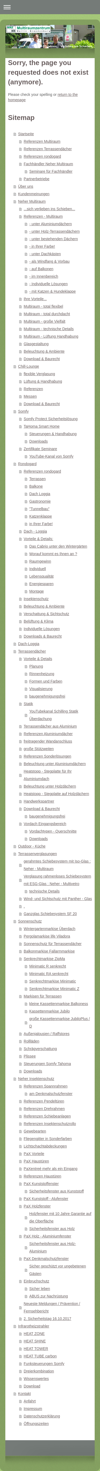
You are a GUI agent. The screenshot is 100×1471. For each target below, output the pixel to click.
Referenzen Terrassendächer (48, 149)
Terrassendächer (32, 651)
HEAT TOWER (36, 1348)
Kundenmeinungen (34, 194)
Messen (30, 396)
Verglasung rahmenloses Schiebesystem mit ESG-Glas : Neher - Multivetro (57, 880)
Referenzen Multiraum (42, 141)
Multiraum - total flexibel (43, 306)
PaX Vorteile (34, 1154)
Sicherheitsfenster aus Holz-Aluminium (52, 1247)
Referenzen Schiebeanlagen (47, 1116)
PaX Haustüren (36, 1161)
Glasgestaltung (36, 344)
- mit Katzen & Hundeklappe (52, 291)
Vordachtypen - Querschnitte (53, 831)
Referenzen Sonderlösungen (47, 756)
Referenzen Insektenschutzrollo (50, 1124)
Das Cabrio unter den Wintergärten (58, 546)
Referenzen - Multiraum (43, 216)
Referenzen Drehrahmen (44, 1109)
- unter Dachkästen (45, 254)
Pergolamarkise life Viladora (47, 936)
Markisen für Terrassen (43, 996)
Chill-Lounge (28, 366)
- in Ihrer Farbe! (42, 246)
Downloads (38, 441)
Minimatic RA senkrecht (48, 974)
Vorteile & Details (38, 659)
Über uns (25, 186)
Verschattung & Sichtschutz (46, 614)
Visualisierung (41, 689)
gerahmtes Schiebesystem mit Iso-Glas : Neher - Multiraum (57, 865)
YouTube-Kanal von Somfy (51, 456)
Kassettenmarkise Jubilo (49, 1011)
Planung (36, 666)
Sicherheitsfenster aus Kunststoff (56, 1191)
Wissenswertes (36, 1378)
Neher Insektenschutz (36, 1079)
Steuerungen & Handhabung (53, 434)
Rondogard (27, 464)
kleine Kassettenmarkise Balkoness (58, 1004)
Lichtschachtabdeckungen (45, 1146)
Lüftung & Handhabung (43, 381)
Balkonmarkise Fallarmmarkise (49, 951)
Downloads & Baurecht (43, 636)
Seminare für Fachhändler (51, 171)
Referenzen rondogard (42, 156)
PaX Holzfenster (37, 1206)
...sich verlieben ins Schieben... (49, 209)
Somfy (23, 411)
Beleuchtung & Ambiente (44, 351)
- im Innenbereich (43, 276)
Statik (28, 704)
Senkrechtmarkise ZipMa (44, 959)
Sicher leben (39, 1288)
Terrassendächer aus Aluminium (50, 726)
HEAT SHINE (35, 1341)
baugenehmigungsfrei (47, 696)
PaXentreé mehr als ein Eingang (51, 1169)
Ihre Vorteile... (35, 299)
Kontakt (24, 1393)
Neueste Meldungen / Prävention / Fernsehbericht (52, 1307)
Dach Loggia (39, 494)
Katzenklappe (40, 516)
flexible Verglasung (39, 374)
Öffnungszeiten (36, 1423)
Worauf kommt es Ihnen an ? (53, 554)
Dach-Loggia (28, 644)
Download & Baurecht (42, 359)
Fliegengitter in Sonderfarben (48, 1139)
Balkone (36, 486)
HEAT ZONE (34, 1333)
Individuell (37, 569)
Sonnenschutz (30, 921)
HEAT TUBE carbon (40, 1356)
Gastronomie (40, 501)
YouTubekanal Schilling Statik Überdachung (53, 715)
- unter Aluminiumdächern (50, 224)
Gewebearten (35, 1131)
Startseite (26, 134)
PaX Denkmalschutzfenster (46, 1258)
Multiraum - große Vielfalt (44, 321)
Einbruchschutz (36, 1281)
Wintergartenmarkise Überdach (49, 929)
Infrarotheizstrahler (33, 1326)
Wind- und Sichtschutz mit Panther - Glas (58, 899)
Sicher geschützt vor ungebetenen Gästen (57, 1270)
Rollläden (31, 1041)
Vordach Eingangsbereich (45, 824)
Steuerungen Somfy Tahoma (47, 1064)
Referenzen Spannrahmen (45, 1086)
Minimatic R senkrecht (47, 966)
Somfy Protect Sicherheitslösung (51, 419)
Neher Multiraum (32, 201)
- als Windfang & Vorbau (49, 261)
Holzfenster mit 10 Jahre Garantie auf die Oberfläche (60, 1217)
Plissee (30, 1056)
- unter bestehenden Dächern (53, 239)
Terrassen (37, 479)
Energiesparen (41, 584)
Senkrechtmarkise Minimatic (52, 981)
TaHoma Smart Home (42, 426)
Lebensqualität (41, 576)
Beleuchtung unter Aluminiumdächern (55, 764)
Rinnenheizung (41, 674)
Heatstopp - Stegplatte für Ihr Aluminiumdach (48, 775)
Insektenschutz (36, 599)
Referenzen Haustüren (42, 1176)
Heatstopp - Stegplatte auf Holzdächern (56, 794)
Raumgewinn (40, 561)
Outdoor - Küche (32, 846)
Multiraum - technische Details (49, 329)
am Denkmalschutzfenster (51, 1094)
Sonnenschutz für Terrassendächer (53, 944)
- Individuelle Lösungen (48, 284)
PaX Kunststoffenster (41, 1184)
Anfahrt (30, 1401)
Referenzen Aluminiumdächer (48, 734)
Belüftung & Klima (38, 621)
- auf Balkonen (41, 269)
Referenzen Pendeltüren (44, 1101)
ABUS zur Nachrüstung (48, 1296)
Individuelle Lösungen (42, 629)
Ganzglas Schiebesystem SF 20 (50, 914)
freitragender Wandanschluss (48, 741)
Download (32, 1386)
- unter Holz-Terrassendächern (54, 231)
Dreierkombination (39, 1371)
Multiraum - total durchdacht (47, 314)
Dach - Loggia (35, 531)
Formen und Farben (45, 681)
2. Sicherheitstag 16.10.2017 (47, 1318)
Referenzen (33, 389)
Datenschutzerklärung (42, 1416)
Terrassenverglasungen (37, 854)
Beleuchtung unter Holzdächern (50, 786)
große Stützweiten (39, 749)
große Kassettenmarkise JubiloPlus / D (59, 1022)
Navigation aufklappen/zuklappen (50, 7)
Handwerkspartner (39, 801)
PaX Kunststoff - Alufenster (46, 1199)
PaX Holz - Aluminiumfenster (47, 1236)
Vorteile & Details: (38, 539)
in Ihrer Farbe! (41, 524)
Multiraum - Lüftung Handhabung (51, 336)
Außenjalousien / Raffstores (47, 1034)
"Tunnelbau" (39, 509)
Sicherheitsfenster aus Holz (52, 1229)
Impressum (33, 1408)
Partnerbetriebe (37, 179)
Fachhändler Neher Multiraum (48, 164)
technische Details (44, 891)
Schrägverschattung (40, 1049)
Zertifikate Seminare (40, 449)
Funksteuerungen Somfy (44, 1363)
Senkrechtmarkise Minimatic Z (54, 989)
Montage (36, 591)
